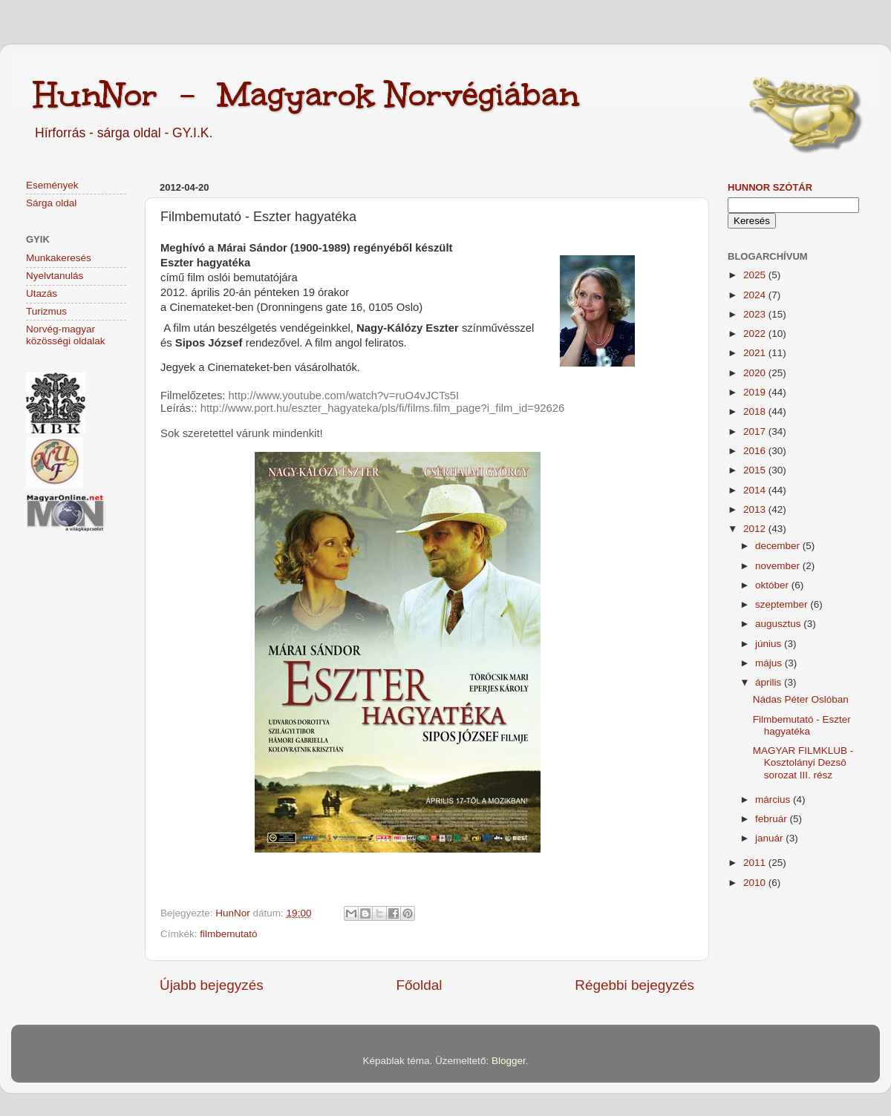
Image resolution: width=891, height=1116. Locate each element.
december (779, 545)
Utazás (41, 293)
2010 (755, 882)
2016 (755, 450)
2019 (755, 392)
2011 (755, 862)
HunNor (233, 913)
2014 (755, 490)
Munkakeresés (58, 257)
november (779, 565)
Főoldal (419, 985)
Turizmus (46, 311)
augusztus (779, 623)
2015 (755, 470)
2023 (755, 314)
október (773, 585)
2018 (755, 411)
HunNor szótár (770, 187)
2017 (755, 431)
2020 (755, 372)
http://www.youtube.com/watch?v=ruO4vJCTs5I (344, 395)
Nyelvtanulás (54, 275)
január (770, 838)
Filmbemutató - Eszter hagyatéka (802, 725)
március (774, 799)
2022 (755, 333)
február (772, 818)
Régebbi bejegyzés (634, 985)
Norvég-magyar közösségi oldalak (65, 335)
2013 (755, 509)
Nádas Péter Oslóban (801, 699)
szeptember (782, 604)
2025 (755, 274)
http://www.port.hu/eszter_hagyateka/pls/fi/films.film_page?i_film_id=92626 (382, 408)
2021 (755, 352)
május (770, 663)
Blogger (509, 1060)
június (769, 643)
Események (52, 185)
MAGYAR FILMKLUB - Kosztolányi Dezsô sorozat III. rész (803, 762)
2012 (755, 528)
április (769, 682)
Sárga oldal (51, 203)
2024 (755, 295)
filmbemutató (228, 933)
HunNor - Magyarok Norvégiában (306, 94)
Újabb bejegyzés (212, 985)
